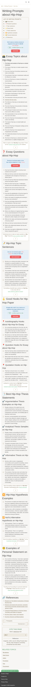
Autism (4, 658)
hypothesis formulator (11, 540)
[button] (15, 635)
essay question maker (18, 236)
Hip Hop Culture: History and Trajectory (14, 614)
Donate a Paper (5, 673)
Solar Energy (6, 655)
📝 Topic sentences (10, 26)
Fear (4, 663)
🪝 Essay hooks (9, 28)
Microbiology (6, 652)
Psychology (5, 660)
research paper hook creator (10, 386)
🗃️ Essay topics (9, 21)
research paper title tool (14, 144)
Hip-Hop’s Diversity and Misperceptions (14, 616)
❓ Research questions (11, 23)
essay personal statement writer (15, 590)
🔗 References (9, 37)
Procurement (6, 666)
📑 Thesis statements (10, 30)
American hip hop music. (11, 99)
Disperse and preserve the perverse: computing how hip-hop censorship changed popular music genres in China (16, 606)
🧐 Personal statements (11, 35)
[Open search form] (26, 2)
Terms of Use (4, 679)
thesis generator (23, 487)
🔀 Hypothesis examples (11, 32)
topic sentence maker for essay (15, 291)
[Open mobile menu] (29, 2)
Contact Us (3, 676)
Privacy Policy (4, 682)
